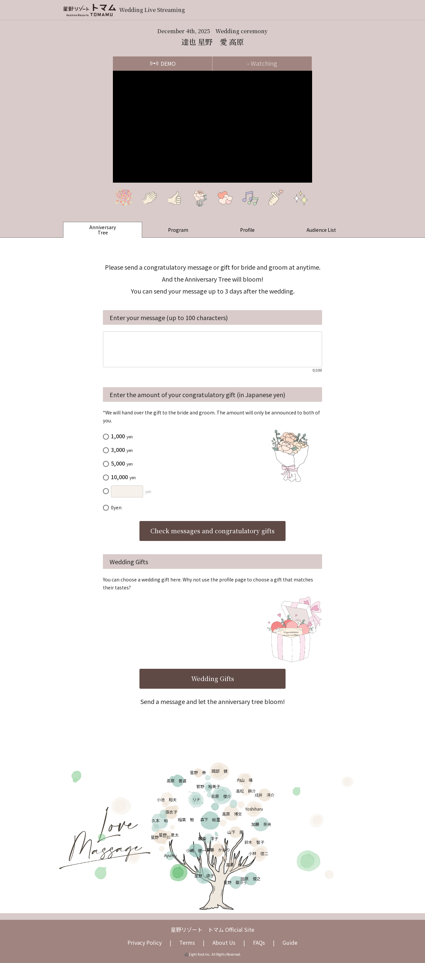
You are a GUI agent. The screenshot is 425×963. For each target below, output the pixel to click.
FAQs (259, 942)
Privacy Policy (145, 942)
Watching (262, 63)
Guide (290, 942)
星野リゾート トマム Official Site (212, 929)
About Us (223, 942)
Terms (187, 942)
